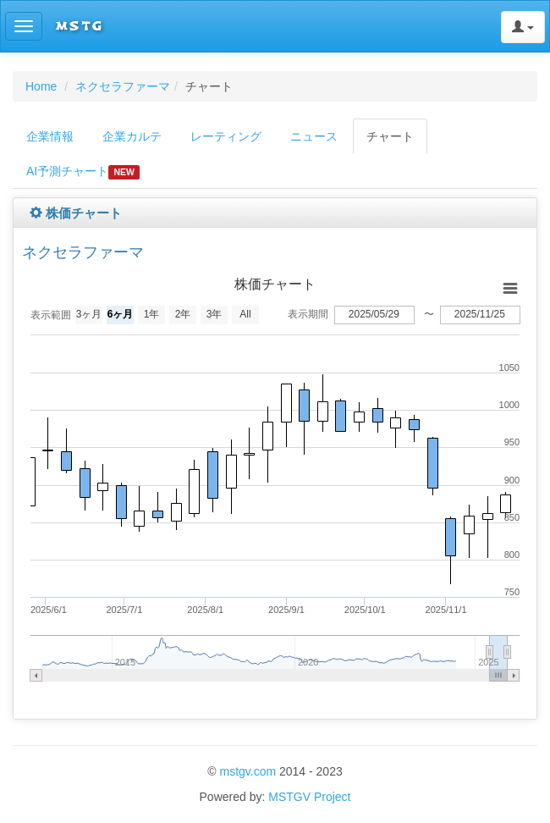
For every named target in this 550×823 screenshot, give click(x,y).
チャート (390, 136)
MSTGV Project (309, 797)
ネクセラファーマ (122, 86)
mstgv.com (247, 771)
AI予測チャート (83, 172)
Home (41, 86)
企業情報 (50, 136)
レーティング (225, 136)
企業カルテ (132, 136)
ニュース (314, 136)
